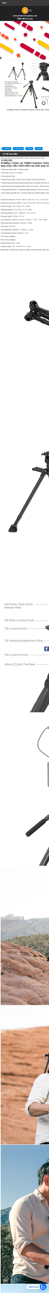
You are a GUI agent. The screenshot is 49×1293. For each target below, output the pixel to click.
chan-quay (18, 148)
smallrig (7, 148)
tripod (39, 148)
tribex (30, 148)
